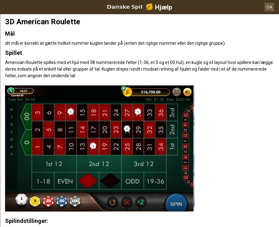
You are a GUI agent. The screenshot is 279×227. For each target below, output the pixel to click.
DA (269, 7)
